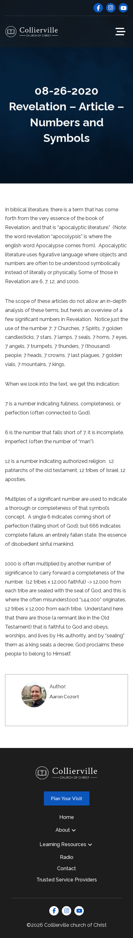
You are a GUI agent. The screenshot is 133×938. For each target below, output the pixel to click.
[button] (120, 31)
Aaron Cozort (64, 696)
